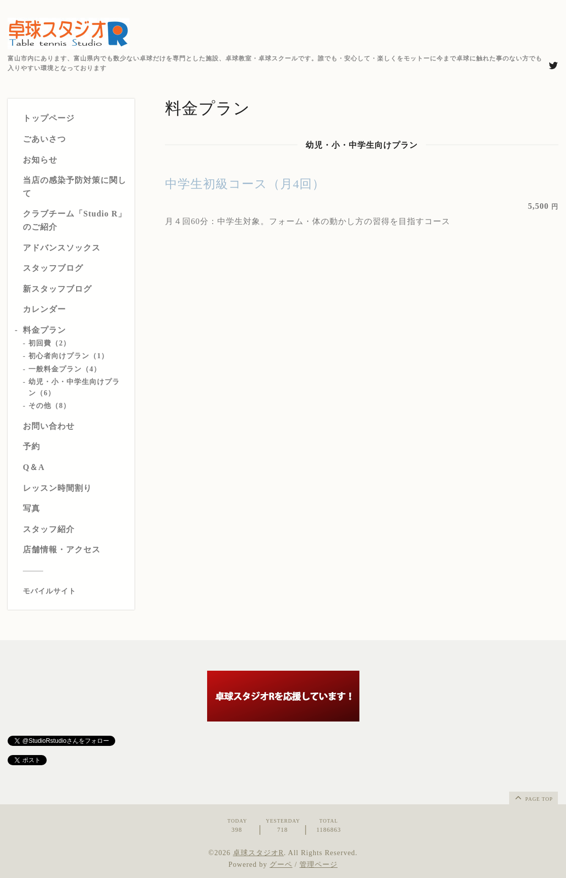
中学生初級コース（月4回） (245, 184)
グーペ (281, 864)
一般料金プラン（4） (64, 369)
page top (533, 797)
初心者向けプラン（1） (68, 356)
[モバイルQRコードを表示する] (75, 591)
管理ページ (318, 864)
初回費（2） (49, 343)
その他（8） (49, 406)
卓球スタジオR (258, 853)
